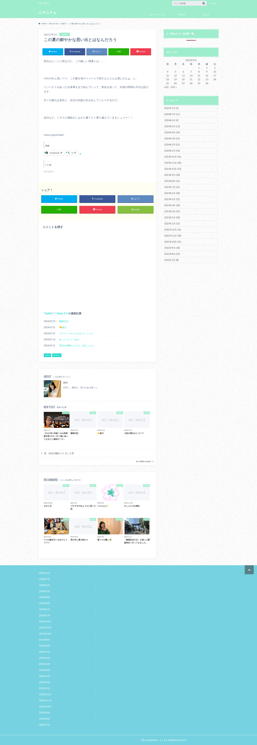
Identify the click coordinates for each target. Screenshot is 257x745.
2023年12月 (45, 621)
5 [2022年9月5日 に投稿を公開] (175, 71)
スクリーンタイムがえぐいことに (76, 333)
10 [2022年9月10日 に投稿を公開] (214, 71)
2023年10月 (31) (172, 168)
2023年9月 (44, 639)
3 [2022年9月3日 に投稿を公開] (214, 67)
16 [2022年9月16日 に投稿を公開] (207, 75)
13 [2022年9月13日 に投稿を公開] (183, 75)
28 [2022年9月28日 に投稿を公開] (191, 83)
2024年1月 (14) (172, 150)
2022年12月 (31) (172, 229)
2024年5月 (44, 591)
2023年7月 (44, 651)
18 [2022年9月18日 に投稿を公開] (167, 79)
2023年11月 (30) (172, 162)
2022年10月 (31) (172, 241)
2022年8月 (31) (172, 253)
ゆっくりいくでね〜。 (70, 339)
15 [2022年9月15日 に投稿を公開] (199, 75)
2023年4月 (44, 670)
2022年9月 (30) (172, 247)
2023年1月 (44, 688)
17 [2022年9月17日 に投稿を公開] (214, 75)
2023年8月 (44, 645)
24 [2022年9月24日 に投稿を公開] (214, 79)
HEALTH (62, 313)
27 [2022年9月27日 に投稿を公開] (183, 83)
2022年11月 (45, 700)
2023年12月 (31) (172, 156)
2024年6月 (44, 585)
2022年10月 (45, 706)
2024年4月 (44, 597)
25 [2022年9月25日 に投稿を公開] (167, 83)
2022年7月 (44, 724)
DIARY (49, 313)
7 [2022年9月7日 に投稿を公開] (191, 71)
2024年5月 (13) (172, 126)
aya (65, 382)
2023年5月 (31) (172, 199)
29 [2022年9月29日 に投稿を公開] (199, 83)
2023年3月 (44, 676)
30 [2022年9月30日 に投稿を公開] (207, 83)
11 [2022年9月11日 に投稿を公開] (167, 75)
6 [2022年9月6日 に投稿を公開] (183, 71)
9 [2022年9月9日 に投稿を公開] (207, 71)
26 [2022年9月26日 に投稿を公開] (175, 83)
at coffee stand (143, 461)
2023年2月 (44, 682)
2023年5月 (44, 664)
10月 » (173, 87)
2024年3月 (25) (172, 138)
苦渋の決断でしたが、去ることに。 (77, 345)
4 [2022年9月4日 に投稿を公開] (167, 71)
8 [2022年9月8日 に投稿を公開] (199, 71)
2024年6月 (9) (171, 120)
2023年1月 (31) (172, 223)
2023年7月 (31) (172, 187)
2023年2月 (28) (172, 217)
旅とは (206, 14)
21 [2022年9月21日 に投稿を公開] (191, 79)
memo (214, 3)
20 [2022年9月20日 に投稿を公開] (183, 79)
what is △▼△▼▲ (157, 14)
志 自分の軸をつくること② (59, 453)
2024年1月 (44, 615)
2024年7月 (44, 579)
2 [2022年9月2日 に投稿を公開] (207, 67)
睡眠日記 (63, 321)
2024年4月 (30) (172, 132)
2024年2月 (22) (172, 144)
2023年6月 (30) (172, 193)
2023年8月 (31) (172, 181)
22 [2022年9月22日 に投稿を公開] (199, 79)
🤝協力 (63, 327)
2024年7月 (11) (172, 114)
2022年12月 (45, 694)
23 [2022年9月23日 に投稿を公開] (207, 79)
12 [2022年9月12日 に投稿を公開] (175, 75)
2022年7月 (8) (171, 260)
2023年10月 (45, 633)
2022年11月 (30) (172, 235)
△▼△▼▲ (47, 12)
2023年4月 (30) (172, 205)
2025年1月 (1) (171, 108)
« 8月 (166, 87)
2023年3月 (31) (172, 211)
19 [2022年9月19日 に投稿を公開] (175, 79)
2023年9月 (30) (172, 175)
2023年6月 (44, 658)
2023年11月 (45, 627)
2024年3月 (44, 603)
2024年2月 (44, 609)
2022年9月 (44, 712)
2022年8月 (44, 718)
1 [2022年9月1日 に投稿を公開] (199, 67)
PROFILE (181, 14)
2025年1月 (44, 573)
